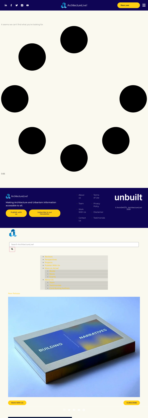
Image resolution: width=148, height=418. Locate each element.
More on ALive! (52, 268)
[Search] (12, 249)
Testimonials (55, 285)
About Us (49, 280)
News (52, 274)
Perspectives (51, 260)
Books (52, 271)
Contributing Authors (59, 288)
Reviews (49, 257)
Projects (48, 262)
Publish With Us (52, 265)
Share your (128, 6)
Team (52, 282)
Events (52, 277)
